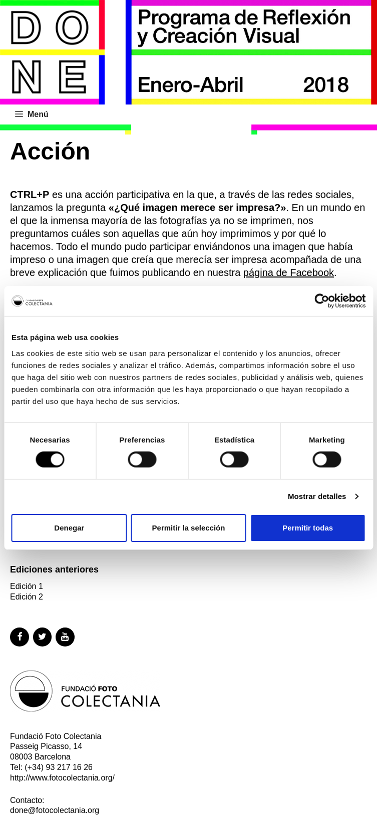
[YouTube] (65, 637)
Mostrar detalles (317, 496)
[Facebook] (19, 637)
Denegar (69, 528)
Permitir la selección (188, 528)
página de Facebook (288, 272)
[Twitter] (42, 637)
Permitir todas (307, 528)
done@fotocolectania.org (54, 810)
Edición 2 (26, 596)
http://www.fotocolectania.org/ (62, 778)
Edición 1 (26, 586)
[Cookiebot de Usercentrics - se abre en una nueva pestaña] (321, 301)
